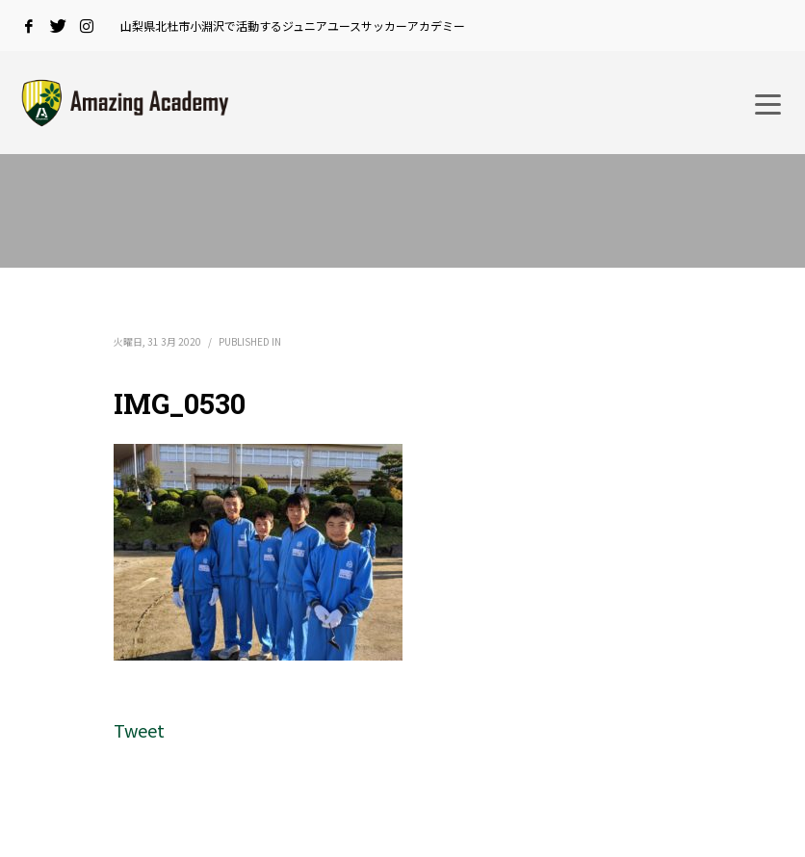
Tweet (139, 729)
